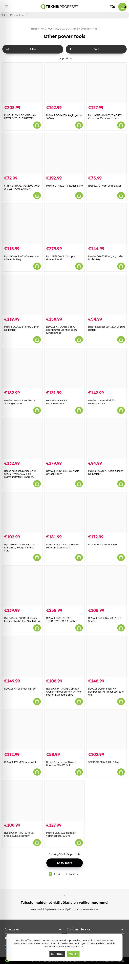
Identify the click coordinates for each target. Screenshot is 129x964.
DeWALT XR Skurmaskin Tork (20, 688)
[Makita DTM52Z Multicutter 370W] (64, 153)
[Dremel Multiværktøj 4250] (106, 512)
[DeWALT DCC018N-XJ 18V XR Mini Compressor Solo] (64, 512)
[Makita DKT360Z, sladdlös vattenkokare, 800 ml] (64, 800)
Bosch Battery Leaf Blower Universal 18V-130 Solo (61, 764)
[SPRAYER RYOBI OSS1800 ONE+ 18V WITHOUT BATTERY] (22, 153)
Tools (75, 29)
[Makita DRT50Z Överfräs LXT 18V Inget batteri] (22, 368)
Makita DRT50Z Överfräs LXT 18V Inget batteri (20, 402)
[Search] (64, 15)
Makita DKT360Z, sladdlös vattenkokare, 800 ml (61, 834)
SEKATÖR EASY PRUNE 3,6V (103, 762)
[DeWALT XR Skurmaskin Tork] (22, 656)
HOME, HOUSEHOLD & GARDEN (55, 29)
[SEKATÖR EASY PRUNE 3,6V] (106, 730)
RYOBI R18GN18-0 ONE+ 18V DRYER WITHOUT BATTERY (20, 117)
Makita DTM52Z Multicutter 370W (64, 185)
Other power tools (89, 29)
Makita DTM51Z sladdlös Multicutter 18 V (102, 402)
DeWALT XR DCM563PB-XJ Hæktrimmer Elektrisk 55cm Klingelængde (61, 329)
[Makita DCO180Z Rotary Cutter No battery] (22, 294)
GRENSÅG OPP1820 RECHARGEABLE (57, 402)
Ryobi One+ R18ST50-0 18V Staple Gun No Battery (19, 834)
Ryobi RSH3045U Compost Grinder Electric (61, 258)
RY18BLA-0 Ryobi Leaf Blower (104, 185)
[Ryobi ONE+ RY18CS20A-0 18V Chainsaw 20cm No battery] (106, 83)
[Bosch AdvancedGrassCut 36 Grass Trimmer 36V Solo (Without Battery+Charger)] (22, 438)
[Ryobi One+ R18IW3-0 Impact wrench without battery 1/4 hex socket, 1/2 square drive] (64, 656)
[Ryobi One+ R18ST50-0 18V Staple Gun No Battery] (22, 800)
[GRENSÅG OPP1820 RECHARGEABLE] (64, 368)
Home (34, 29)
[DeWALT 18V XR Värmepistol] (22, 730)
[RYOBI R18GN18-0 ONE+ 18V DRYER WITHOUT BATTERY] (22, 83)
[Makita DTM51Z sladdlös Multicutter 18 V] (106, 368)
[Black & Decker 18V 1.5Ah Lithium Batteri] (106, 294)
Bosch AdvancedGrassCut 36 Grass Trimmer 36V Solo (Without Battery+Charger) (20, 473)
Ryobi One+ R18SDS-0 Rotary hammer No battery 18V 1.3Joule (22, 620)
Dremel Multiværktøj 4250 (102, 544)
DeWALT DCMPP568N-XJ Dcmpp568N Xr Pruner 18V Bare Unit (106, 691)
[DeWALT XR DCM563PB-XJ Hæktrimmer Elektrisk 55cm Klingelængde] (64, 294)
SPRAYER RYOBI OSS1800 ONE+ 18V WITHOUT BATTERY (22, 187)
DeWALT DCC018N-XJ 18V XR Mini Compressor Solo (62, 546)
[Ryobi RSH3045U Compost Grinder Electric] (64, 224)
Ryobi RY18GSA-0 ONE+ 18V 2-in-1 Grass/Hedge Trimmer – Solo (21, 547)
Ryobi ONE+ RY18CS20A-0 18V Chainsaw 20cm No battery (105, 117)
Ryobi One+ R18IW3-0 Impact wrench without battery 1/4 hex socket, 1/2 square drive (63, 691)
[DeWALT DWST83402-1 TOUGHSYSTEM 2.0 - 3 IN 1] (64, 586)
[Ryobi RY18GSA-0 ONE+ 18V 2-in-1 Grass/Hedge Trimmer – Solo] (22, 512)
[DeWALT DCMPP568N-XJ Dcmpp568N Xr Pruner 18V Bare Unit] (106, 656)
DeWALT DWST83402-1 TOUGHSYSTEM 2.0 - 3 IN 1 (61, 620)
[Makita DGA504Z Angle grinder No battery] (106, 224)
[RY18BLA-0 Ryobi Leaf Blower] (106, 153)
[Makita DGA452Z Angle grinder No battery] (106, 438)
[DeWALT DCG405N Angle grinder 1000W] (64, 83)
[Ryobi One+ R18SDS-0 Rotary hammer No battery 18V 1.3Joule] (22, 586)
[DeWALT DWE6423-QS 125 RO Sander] (106, 586)
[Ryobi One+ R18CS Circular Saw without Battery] (22, 224)
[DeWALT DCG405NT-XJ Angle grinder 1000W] (64, 438)
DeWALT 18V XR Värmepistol (20, 762)
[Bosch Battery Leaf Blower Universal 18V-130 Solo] (64, 730)
